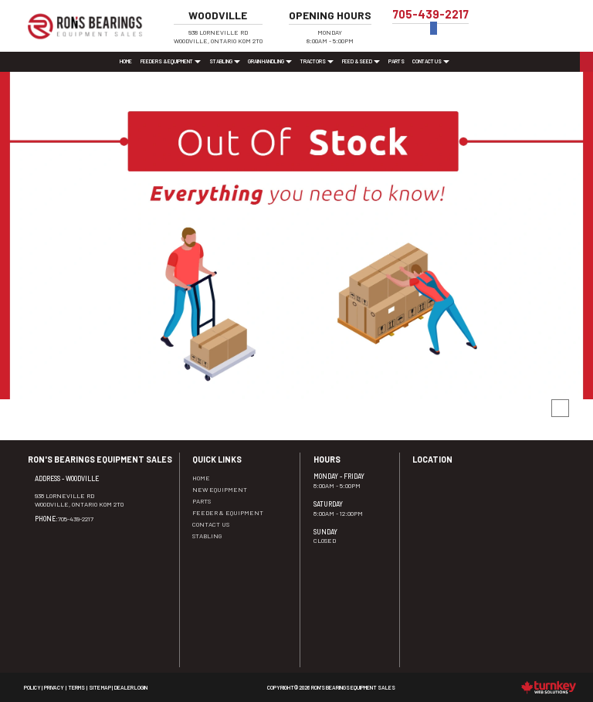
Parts (396, 61)
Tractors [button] (317, 61)
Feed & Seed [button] (361, 61)
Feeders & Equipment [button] (171, 61)
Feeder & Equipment (227, 512)
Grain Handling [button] (270, 61)
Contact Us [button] (430, 61)
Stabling (207, 535)
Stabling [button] (224, 61)
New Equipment (219, 489)
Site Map (100, 687)
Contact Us (210, 524)
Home (126, 61)
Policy (32, 687)
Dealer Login (130, 687)
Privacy (54, 687)
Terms (76, 687)
